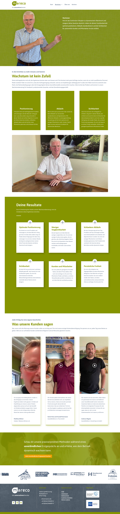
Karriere (74, 4)
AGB (62, 491)
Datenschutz (65, 495)
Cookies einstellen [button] (66, 497)
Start (51, 4)
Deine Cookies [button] (65, 499)
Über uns (67, 4)
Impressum (64, 493)
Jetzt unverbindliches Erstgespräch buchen (38, 456)
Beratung (58, 4)
